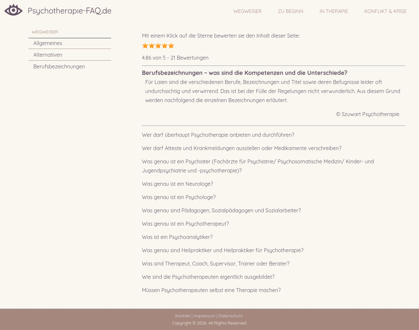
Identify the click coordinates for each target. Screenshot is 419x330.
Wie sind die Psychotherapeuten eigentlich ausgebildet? (208, 277)
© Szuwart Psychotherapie (368, 114)
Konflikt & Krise (385, 11)
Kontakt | (184, 315)
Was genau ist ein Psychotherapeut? (185, 223)
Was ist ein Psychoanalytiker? (177, 237)
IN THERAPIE (334, 11)
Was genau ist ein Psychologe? (178, 197)
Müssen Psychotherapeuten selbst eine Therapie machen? (211, 290)
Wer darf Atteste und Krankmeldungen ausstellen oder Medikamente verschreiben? (242, 148)
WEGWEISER (247, 11)
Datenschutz (231, 315)
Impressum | (205, 315)
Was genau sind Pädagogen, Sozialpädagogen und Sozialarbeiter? (221, 210)
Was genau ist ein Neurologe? (177, 184)
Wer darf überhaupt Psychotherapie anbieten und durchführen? (218, 135)
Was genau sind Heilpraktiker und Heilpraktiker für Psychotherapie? (223, 250)
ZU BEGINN (290, 11)
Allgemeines (47, 43)
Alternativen (47, 55)
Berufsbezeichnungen (59, 66)
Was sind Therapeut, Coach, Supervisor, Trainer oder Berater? (215, 263)
